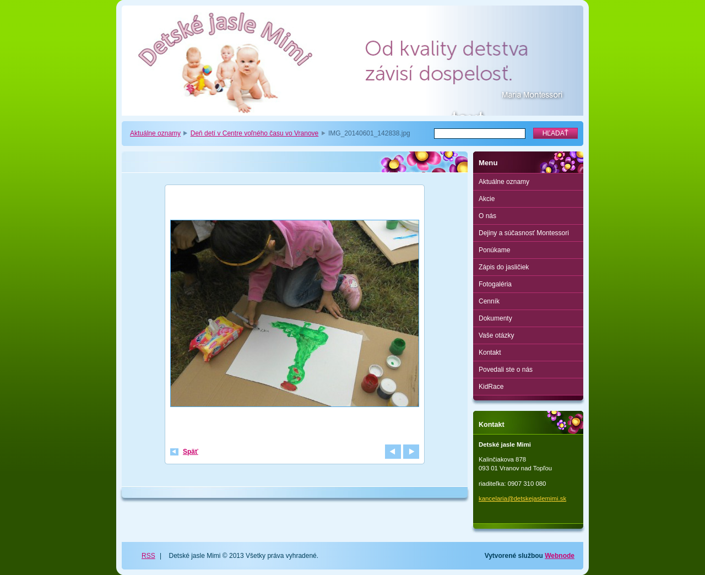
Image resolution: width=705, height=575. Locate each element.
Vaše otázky (496, 335)
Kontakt (490, 352)
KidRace (491, 386)
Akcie (487, 199)
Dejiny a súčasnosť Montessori (524, 233)
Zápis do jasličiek (504, 267)
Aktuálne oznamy (155, 133)
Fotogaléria (495, 284)
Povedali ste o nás (506, 369)
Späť (190, 451)
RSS (148, 556)
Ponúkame (494, 250)
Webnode (559, 556)
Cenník (489, 301)
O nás (487, 216)
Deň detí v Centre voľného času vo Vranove (255, 133)
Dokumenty (495, 318)
